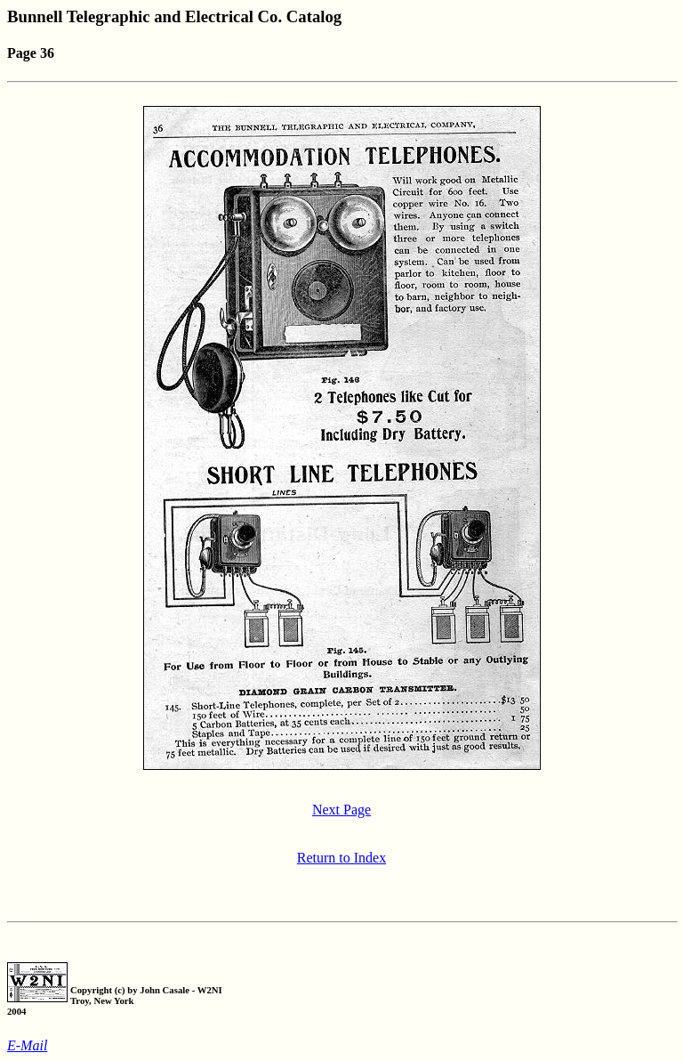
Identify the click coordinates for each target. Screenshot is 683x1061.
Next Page (341, 809)
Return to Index (341, 857)
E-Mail (27, 1045)
